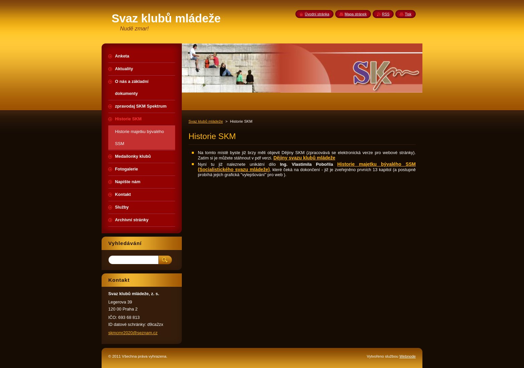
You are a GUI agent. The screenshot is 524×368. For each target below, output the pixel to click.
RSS (385, 14)
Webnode (407, 356)
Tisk (408, 14)
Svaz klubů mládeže (205, 121)
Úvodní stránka (317, 14)
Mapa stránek (356, 14)
